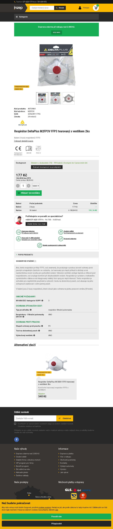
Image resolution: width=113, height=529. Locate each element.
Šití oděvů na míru (23, 469)
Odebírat (66, 418)
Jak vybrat (64, 472)
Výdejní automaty (67, 466)
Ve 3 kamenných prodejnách (73, 232)
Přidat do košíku (30, 193)
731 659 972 (42, 2)
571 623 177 (27, 2)
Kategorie (23, 17)
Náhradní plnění (22, 472)
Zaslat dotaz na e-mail (36, 224)
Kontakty (63, 463)
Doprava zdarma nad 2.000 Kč (28, 454)
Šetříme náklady (22, 475)
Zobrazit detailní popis (23, 141)
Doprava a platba (66, 454)
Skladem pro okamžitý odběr (32, 239)
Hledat (61, 8)
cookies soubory (44, 507)
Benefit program (22, 466)
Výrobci (63, 469)
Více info (56, 32)
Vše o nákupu (65, 457)
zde (56, 510)
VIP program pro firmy (25, 463)
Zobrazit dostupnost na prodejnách (47, 167)
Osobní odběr (21, 457)
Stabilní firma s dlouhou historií (28, 460)
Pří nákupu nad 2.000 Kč (30, 232)
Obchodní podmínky (68, 460)
